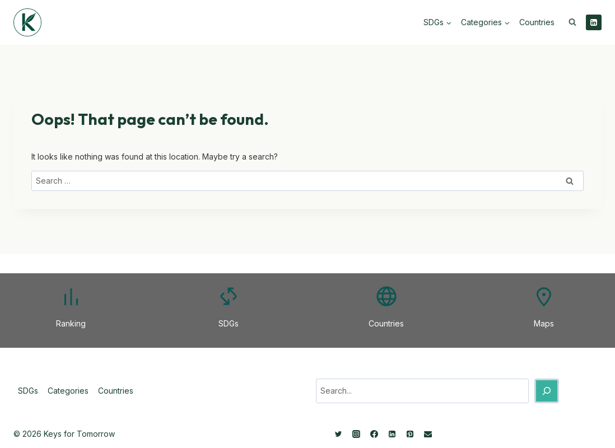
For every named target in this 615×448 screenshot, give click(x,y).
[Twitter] (338, 434)
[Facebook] (374, 434)
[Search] (546, 391)
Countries (537, 22)
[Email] (428, 434)
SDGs (228, 323)
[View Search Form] (572, 22)
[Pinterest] (410, 434)
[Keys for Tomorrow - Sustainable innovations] (27, 22)
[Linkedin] (594, 22)
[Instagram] (356, 434)
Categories (68, 390)
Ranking (71, 323)
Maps (544, 323)
